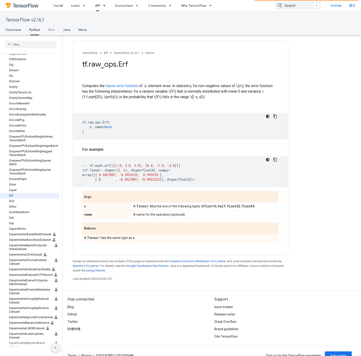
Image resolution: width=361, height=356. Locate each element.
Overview (13, 30)
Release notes (224, 314)
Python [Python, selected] (34, 30)
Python (149, 53)
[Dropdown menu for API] (105, 5)
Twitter (72, 322)
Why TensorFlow (193, 5)
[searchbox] (31, 44)
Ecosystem (124, 5)
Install (58, 5)
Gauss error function (122, 86)
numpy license (95, 270)
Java (66, 30)
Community (157, 5)
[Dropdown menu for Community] (171, 5)
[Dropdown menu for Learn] (85, 5)
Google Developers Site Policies (147, 266)
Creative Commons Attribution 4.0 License (197, 261)
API (106, 53)
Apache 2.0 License (86, 266)
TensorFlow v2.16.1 (25, 20)
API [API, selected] (97, 5)
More (83, 30)
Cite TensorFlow (226, 336)
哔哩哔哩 (73, 329)
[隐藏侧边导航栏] (55, 347)
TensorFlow (90, 53)
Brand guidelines (226, 329)
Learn (75, 5)
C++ (51, 30)
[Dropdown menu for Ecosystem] (138, 5)
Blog (70, 307)
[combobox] (308, 5)
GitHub (346, 5)
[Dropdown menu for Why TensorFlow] (211, 5)
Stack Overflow (225, 322)
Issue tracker (223, 307)
